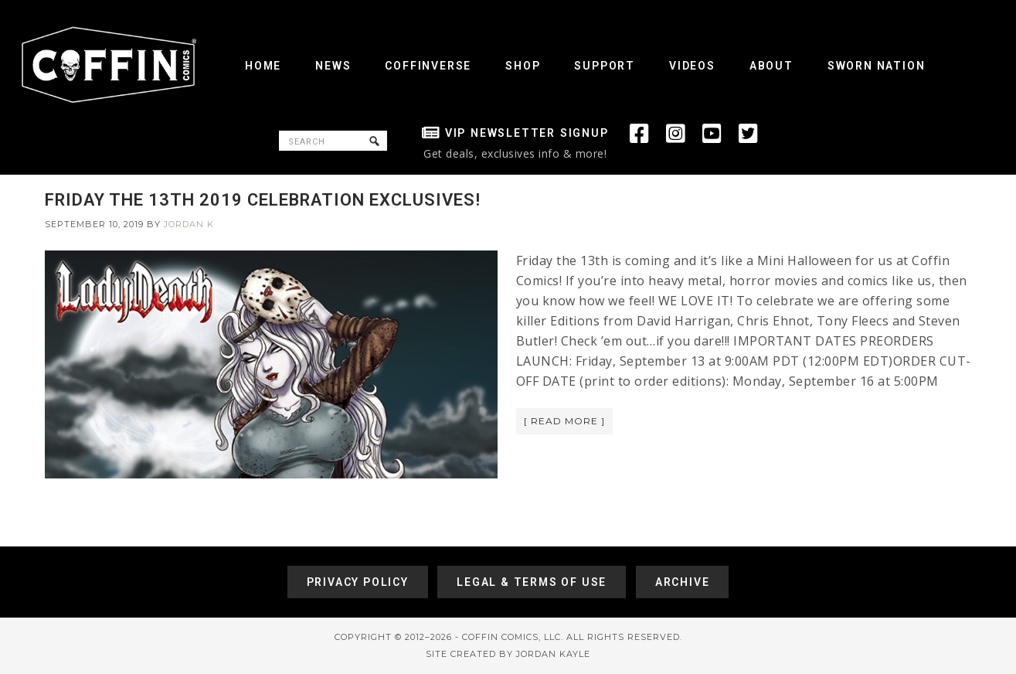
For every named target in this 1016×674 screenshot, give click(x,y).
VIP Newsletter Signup (527, 133)
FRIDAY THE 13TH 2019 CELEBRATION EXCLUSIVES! (263, 199)
